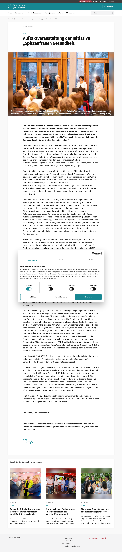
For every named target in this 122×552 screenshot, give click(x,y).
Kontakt (95, 1)
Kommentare (20, 13)
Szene (10, 13)
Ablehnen (33, 297)
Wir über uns (70, 13)
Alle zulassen (88, 297)
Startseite (10, 19)
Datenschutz (103, 1)
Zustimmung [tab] (32, 260)
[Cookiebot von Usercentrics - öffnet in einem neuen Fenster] (93, 253)
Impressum (111, 1)
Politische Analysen (35, 13)
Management (50, 13)
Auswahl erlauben (61, 297)
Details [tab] (61, 260)
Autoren (60, 13)
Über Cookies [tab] (89, 260)
